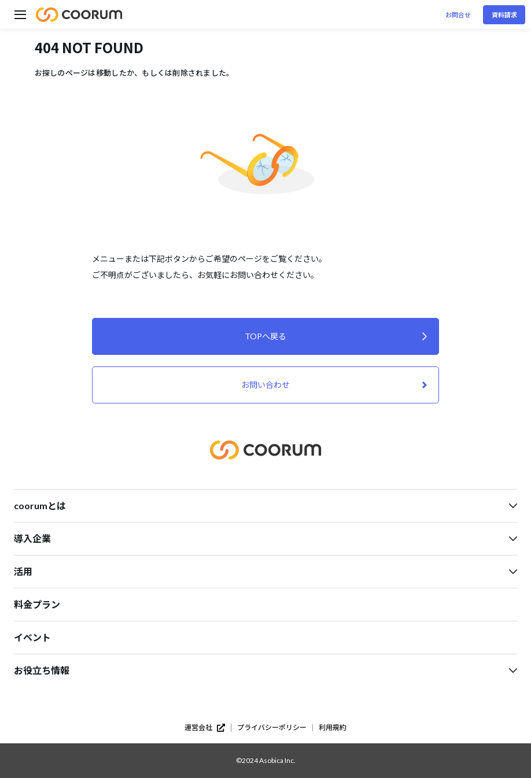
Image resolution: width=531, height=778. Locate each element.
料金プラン (37, 604)
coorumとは (265, 505)
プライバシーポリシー (272, 727)
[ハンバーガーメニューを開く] (20, 14)
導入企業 (265, 538)
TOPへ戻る (265, 336)
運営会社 (205, 728)
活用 (265, 571)
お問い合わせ (265, 385)
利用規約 (332, 727)
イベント (32, 637)
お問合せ (458, 14)
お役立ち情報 (265, 670)
